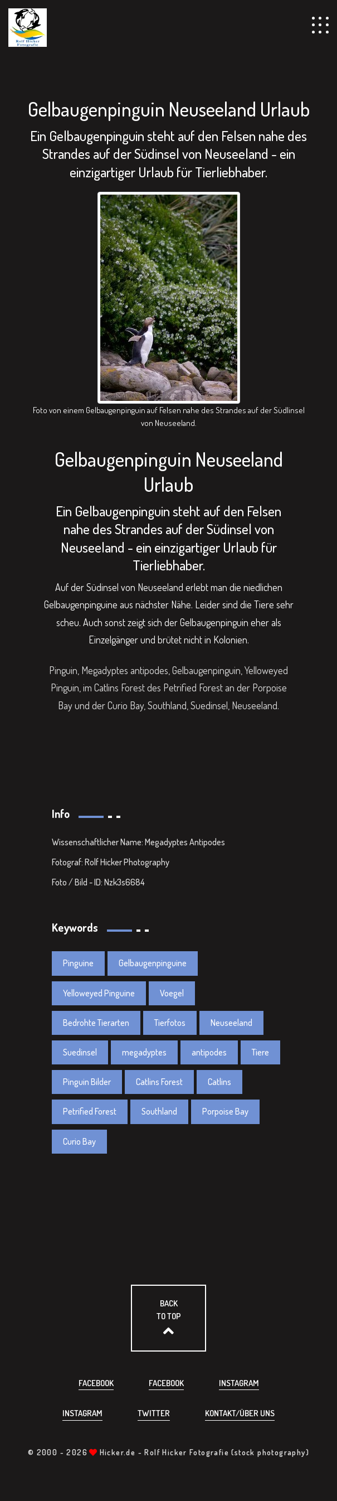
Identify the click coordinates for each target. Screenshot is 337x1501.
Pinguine (78, 963)
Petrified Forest (89, 1111)
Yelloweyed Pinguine (99, 993)
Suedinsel (80, 1052)
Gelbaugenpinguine (153, 963)
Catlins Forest (159, 1081)
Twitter (154, 1413)
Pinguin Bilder (87, 1081)
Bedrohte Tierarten (96, 1022)
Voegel (172, 993)
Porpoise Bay (225, 1111)
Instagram (239, 1383)
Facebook (96, 1383)
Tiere (260, 1052)
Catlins (219, 1081)
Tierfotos (169, 1022)
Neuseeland (231, 1022)
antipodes (209, 1052)
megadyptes (144, 1052)
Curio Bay (79, 1141)
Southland (159, 1111)
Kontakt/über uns (240, 1413)
